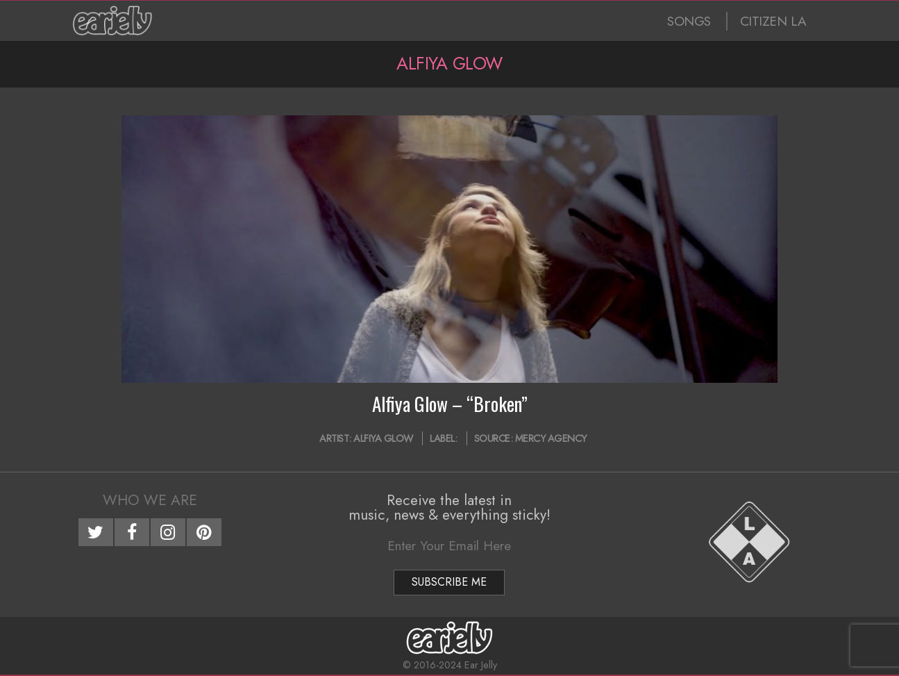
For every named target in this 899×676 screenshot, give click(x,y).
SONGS (689, 21)
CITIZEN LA (773, 21)
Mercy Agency (551, 438)
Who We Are (150, 500)
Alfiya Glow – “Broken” (450, 404)
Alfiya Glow (383, 438)
